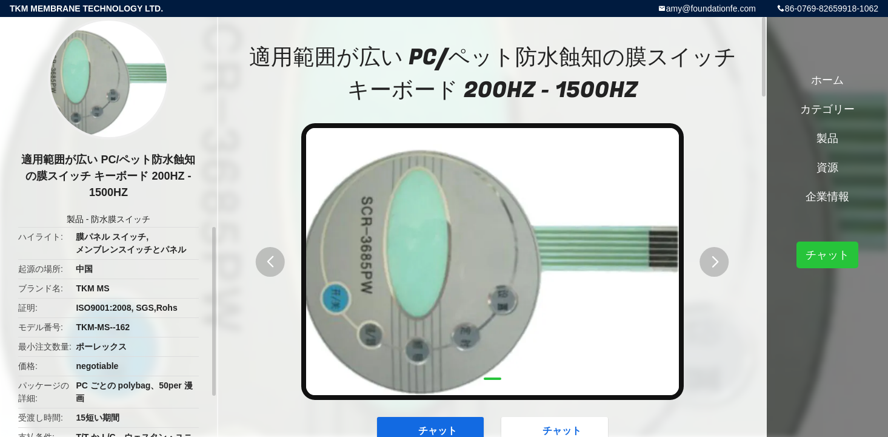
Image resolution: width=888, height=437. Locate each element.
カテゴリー (827, 109)
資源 (827, 167)
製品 (75, 219)
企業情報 (827, 197)
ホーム (827, 80)
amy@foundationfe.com (711, 8)
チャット (827, 255)
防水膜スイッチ (120, 219)
